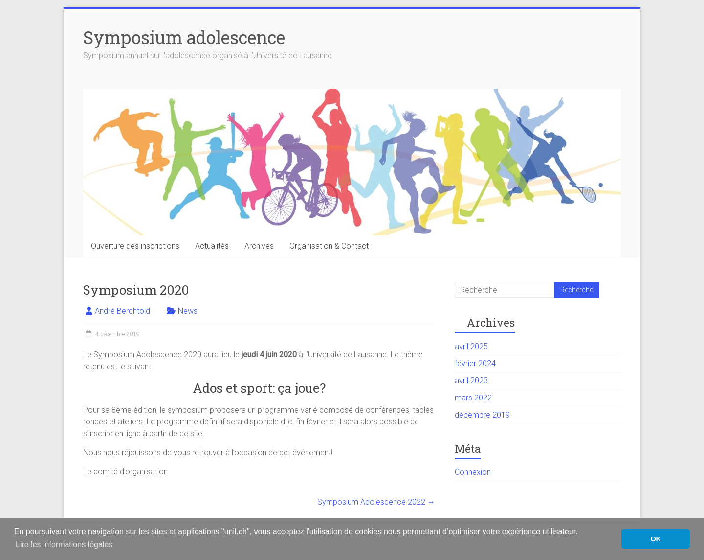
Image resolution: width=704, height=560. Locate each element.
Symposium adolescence (184, 37)
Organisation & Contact (329, 246)
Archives (259, 246)
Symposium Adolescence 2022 (376, 502)
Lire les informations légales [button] (64, 544)
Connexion (473, 472)
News (188, 311)
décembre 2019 (482, 415)
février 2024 (475, 363)
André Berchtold (122, 311)
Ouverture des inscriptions (135, 246)
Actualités (212, 246)
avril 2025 (471, 346)
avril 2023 (471, 380)
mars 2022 (473, 397)
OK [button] (655, 539)
